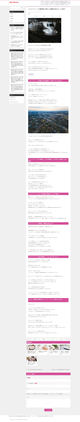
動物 (11, 16)
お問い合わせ (13, 97)
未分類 (12, 18)
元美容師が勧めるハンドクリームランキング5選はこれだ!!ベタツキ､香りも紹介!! (17, 37)
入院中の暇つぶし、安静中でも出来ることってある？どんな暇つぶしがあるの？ (31, 363)
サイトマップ (13, 99)
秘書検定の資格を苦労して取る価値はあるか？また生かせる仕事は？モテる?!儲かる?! (31, 352)
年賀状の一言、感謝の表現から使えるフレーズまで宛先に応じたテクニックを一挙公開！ (65, 352)
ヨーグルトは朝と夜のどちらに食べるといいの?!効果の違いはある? (54, 352)
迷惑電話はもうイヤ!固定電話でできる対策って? (42, 351)
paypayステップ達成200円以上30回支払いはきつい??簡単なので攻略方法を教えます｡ (17, 28)
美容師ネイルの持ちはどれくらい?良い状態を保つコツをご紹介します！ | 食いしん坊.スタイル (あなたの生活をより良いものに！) (17, 56)
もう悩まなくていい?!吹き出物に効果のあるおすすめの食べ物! (60, 369)
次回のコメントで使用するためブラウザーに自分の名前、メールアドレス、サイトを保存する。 (45, 393)
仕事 (11, 13)
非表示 (32, 74)
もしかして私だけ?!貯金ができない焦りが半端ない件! (35, 369)
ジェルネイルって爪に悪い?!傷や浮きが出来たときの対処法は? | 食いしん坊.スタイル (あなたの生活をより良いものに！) (17, 88)
